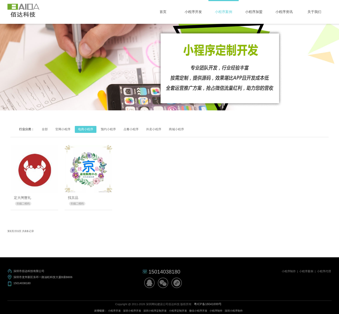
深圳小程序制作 (234, 310)
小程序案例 (223, 12)
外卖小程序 (153, 129)
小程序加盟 (253, 12)
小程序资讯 (284, 12)
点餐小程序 (131, 129)
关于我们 (314, 12)
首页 (163, 12)
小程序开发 (193, 12)
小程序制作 (289, 271)
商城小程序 (176, 129)
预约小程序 (108, 129)
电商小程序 (85, 129)
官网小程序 (62, 129)
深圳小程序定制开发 (155, 310)
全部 (45, 129)
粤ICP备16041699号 (208, 304)
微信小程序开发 (198, 310)
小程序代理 (324, 271)
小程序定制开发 (178, 310)
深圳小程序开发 (132, 310)
